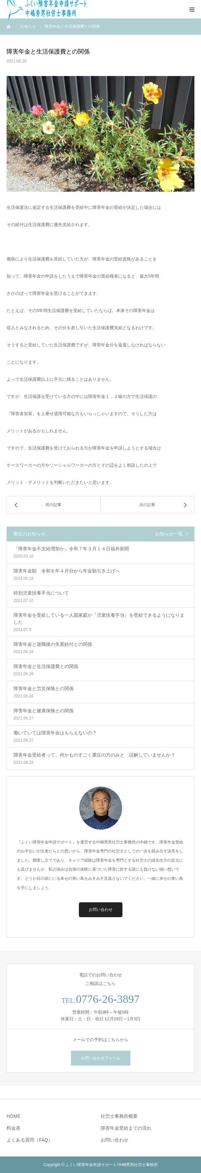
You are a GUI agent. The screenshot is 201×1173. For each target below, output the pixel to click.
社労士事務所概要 (119, 1116)
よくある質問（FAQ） (30, 1140)
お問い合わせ (101, 909)
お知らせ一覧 (169, 533)
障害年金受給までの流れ (126, 1128)
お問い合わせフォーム (100, 1058)
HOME (13, 1116)
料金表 (13, 1128)
